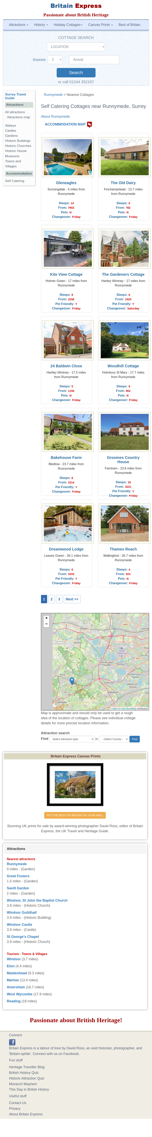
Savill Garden (18, 888)
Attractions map (18, 117)
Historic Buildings (17, 141)
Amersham (16, 987)
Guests (40, 59)
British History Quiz (24, 1073)
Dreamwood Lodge (66, 549)
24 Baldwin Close (66, 366)
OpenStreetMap (128, 709)
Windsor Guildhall (22, 912)
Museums (12, 156)
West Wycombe (19, 994)
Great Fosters (18, 876)
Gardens (11, 136)
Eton (11, 966)
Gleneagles (66, 183)
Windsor (14, 959)
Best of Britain (129, 25)
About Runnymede (55, 116)
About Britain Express (26, 1114)
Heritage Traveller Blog (27, 1067)
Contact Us (17, 1103)
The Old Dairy (123, 183)
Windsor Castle (19, 925)
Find (44, 739)
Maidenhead (17, 973)
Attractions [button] (18, 25)
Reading (14, 1001)
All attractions (15, 112)
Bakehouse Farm (66, 457)
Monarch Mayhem (23, 1084)
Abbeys (10, 125)
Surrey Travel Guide (15, 96)
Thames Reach (123, 549)
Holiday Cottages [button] (68, 25)
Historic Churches (18, 146)
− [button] (46, 624)
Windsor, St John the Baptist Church (37, 900)
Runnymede (53, 95)
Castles (10, 131)
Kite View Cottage (66, 274)
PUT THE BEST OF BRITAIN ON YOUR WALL (75, 815)
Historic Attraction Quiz (26, 1078)
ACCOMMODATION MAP (65, 124)
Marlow (13, 980)
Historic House (16, 151)
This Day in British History (29, 1089)
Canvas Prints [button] (100, 25)
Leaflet (114, 709)
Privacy (15, 1108)
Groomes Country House (123, 459)
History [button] (41, 25)
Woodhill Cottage (123, 366)
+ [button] (46, 618)
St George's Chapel (23, 937)
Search (76, 72)
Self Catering (14, 181)
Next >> (72, 599)
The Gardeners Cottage (123, 274)
